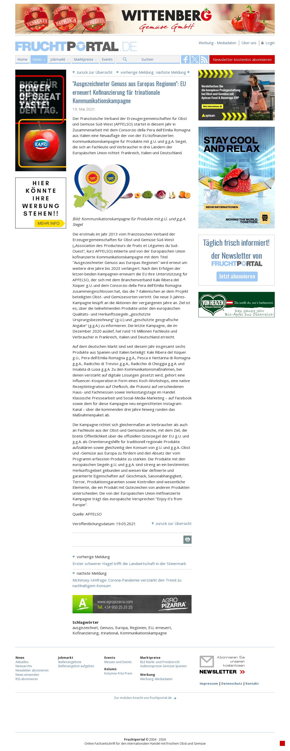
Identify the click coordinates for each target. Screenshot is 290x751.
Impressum (209, 683)
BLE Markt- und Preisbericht (160, 662)
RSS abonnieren (27, 679)
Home (22, 59)
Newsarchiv (24, 666)
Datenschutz (231, 683)
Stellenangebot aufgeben (76, 666)
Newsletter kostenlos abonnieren (242, 59)
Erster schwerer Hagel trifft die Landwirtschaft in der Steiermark (129, 563)
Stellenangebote (69, 662)
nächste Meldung (171, 72)
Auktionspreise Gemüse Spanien (163, 666)
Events (107, 59)
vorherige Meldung (137, 72)
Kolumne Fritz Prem (118, 673)
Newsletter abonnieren (32, 670)
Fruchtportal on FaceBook (185, 59)
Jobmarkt (57, 59)
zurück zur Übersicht (94, 72)
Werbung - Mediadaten (217, 42)
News (37, 59)
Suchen (147, 59)
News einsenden (27, 674)
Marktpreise (83, 59)
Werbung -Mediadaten (156, 679)
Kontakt (252, 683)
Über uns (249, 42)
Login (270, 42)
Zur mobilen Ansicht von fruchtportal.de (143, 698)
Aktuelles (22, 662)
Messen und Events (118, 662)
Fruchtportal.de (76, 45)
